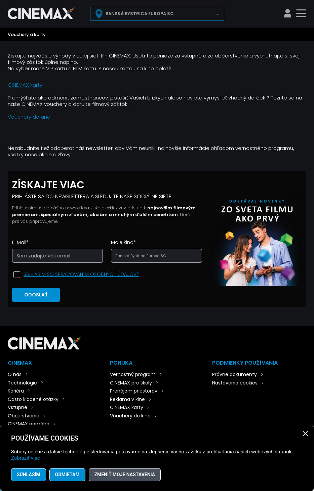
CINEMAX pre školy (131, 382)
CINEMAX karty (25, 84)
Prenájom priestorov (133, 390)
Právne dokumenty (234, 374)
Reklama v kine (127, 399)
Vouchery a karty (27, 34)
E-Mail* (20, 242)
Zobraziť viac (25, 458)
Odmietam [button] (67, 474)
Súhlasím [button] (28, 474)
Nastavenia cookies (235, 382)
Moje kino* (123, 242)
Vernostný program (133, 374)
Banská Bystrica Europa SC (140, 13)
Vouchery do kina (29, 116)
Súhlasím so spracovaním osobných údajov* (81, 274)
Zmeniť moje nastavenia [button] (124, 474)
